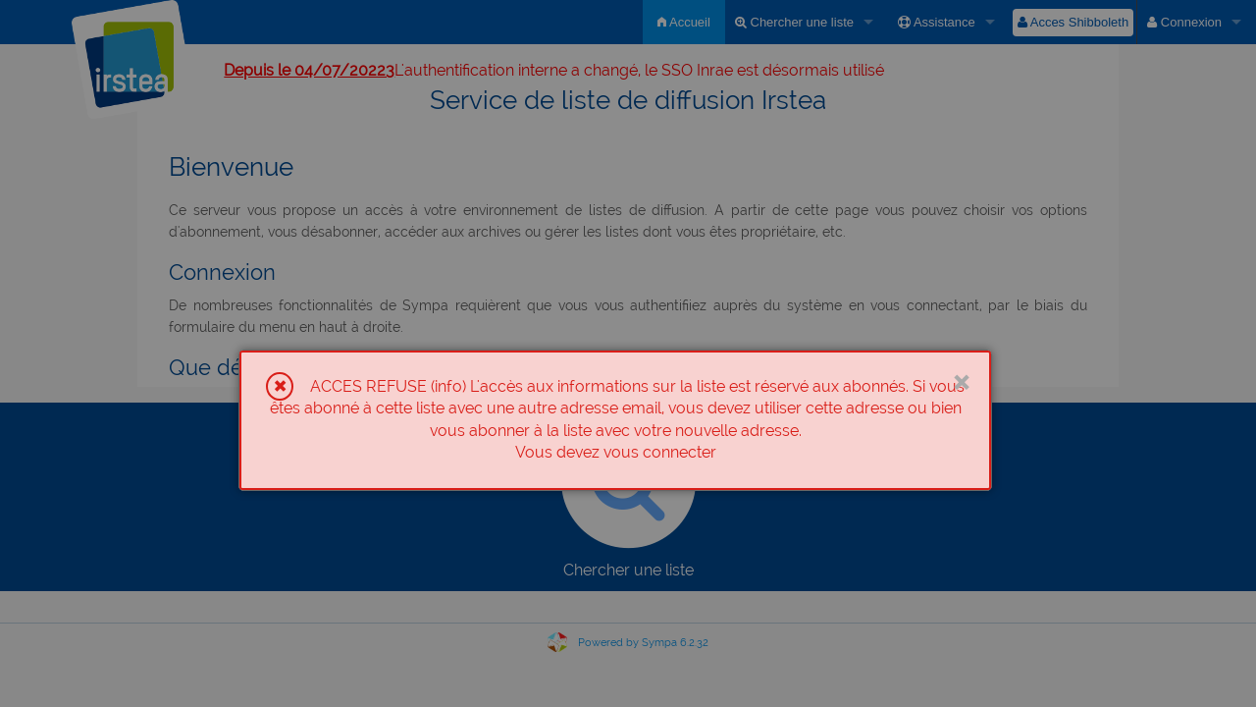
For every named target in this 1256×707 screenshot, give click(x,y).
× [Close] (960, 380)
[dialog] (615, 420)
